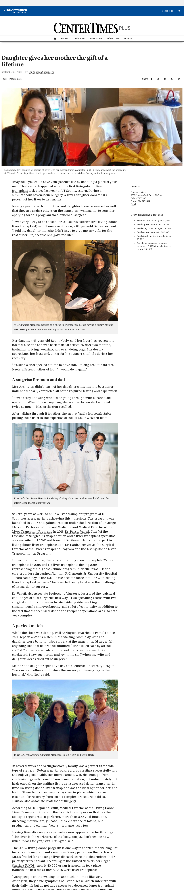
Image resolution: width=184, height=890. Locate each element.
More (126, 38)
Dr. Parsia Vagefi (77, 531)
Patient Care (96, 38)
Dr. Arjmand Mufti (45, 808)
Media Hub (167, 11)
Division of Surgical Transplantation (39, 536)
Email (133, 204)
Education (80, 38)
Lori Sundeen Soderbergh (41, 71)
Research (65, 38)
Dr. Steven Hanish (79, 540)
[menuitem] (55, 38)
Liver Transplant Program (32, 531)
